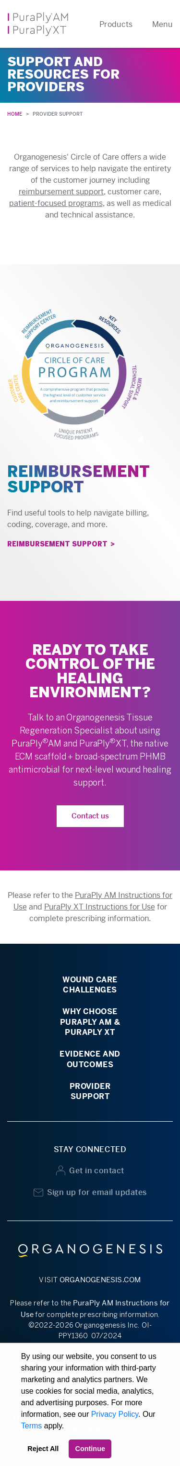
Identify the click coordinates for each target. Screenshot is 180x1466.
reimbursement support (61, 192)
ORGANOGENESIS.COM (100, 1279)
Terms (31, 1426)
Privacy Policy (114, 1414)
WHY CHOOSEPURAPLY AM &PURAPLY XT (90, 1021)
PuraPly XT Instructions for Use (99, 907)
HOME (14, 114)
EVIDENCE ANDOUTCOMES (90, 1059)
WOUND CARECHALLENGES (90, 985)
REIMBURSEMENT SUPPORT (57, 545)
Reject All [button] (43, 1448)
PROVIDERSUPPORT (90, 1091)
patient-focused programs (56, 203)
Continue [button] (90, 1448)
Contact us (90, 815)
